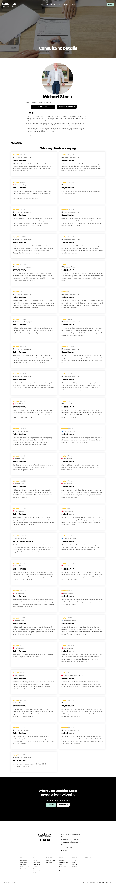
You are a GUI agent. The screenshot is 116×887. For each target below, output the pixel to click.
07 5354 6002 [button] (42, 107)
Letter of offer (37, 871)
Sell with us (51, 804)
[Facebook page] (27, 113)
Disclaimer (13, 882)
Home (3, 882)
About (66, 4)
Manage (53, 4)
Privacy (8, 882)
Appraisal (23, 864)
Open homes (36, 862)
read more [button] (26, 171)
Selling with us (24, 860)
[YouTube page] (30, 113)
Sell (42, 4)
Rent (60, 4)
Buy (47, 4)
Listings (35, 860)
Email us (65, 850)
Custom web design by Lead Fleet (106, 882)
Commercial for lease (63, 864)
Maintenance (63, 871)
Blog (73, 862)
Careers (73, 4)
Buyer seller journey (23, 870)
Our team (74, 860)
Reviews (74, 864)
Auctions (35, 873)
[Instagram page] (33, 113)
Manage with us (63, 804)
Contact (110, 4)
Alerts (34, 869)
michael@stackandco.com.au (67, 106)
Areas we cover (24, 867)
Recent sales (23, 862)
